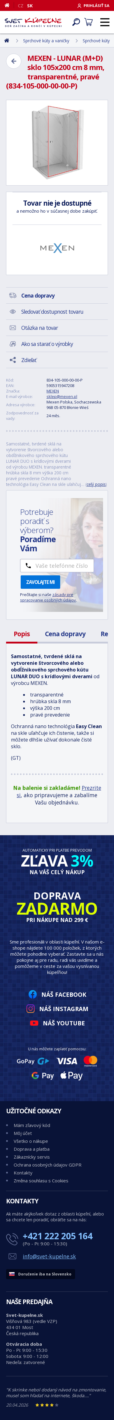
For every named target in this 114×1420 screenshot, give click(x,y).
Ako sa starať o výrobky (47, 343)
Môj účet (23, 1133)
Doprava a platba (32, 1149)
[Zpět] (13, 61)
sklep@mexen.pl (62, 396)
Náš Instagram (63, 1009)
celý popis (96, 484)
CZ (20, 5)
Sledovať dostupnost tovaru (52, 311)
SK (30, 5)
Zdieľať (28, 360)
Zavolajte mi (40, 582)
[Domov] (9, 5)
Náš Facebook (63, 994)
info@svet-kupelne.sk (49, 1256)
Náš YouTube (64, 1023)
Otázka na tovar (39, 327)
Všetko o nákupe (31, 1141)
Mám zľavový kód (32, 1125)
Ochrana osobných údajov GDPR (47, 1165)
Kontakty (23, 1173)
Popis (22, 634)
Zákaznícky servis (32, 1157)
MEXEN (53, 391)
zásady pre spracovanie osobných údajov (48, 597)
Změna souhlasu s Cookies (41, 1181)
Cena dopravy (65, 634)
